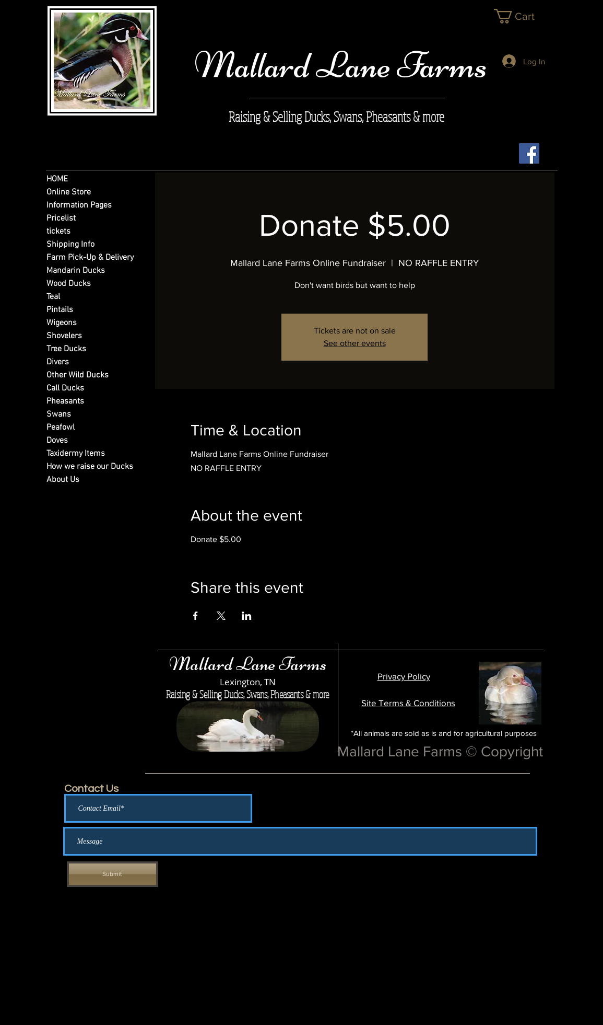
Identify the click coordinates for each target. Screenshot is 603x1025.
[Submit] (112, 874)
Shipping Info (70, 244)
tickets (58, 231)
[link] (522, 16)
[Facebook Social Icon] (529, 153)
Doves (57, 440)
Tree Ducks (66, 349)
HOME (57, 179)
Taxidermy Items (75, 453)
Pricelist (61, 218)
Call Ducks (65, 388)
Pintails (59, 310)
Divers (57, 362)
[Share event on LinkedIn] (247, 616)
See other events (355, 343)
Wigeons (61, 323)
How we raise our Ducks (85, 467)
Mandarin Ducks (75, 271)
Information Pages (79, 205)
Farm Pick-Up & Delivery (85, 257)
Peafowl (60, 427)
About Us (62, 480)
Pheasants (65, 401)
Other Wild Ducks (77, 375)
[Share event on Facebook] (195, 616)
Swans (58, 414)
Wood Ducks (68, 284)
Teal (53, 297)
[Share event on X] (221, 616)
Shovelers (64, 336)
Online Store (68, 192)
